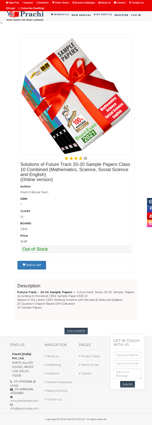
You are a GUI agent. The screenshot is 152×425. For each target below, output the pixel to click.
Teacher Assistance (58, 382)
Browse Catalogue (83, 2)
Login (10, 8)
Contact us (136, 2)
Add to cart (31, 265)
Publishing (53, 365)
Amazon (27, 2)
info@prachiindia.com (24, 408)
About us (104, 2)
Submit (127, 384)
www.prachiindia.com (24, 401)
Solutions (42, 2)
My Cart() (103, 14)
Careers (120, 2)
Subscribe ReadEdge (31, 8)
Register (122, 15)
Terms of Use (89, 365)
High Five (12, 2)
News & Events (56, 391)
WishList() (60, 14)
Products (52, 373)
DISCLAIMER (76, 331)
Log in (136, 15)
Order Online (60, 2)
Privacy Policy (89, 356)
